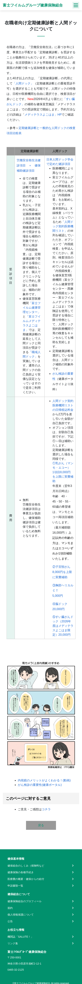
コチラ (46, 809)
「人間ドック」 (23, 83)
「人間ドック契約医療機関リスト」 (62, 226)
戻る (41, 825)
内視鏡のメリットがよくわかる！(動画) (44, 780)
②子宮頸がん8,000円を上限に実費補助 (62, 572)
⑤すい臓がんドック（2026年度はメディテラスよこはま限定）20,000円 (62, 625)
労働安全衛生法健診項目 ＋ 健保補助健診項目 (29, 165)
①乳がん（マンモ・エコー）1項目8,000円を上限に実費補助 (62, 472)
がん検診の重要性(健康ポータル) (40, 784)
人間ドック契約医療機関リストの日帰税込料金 (62, 405)
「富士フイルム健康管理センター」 (32, 308)
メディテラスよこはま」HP (43, 114)
